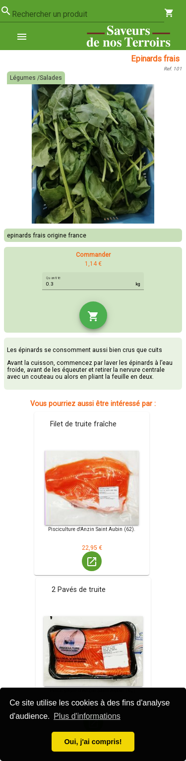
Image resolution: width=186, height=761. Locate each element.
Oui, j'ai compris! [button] (93, 742)
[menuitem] (26, 36)
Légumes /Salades (36, 77)
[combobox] (88, 14)
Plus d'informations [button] (87, 716)
